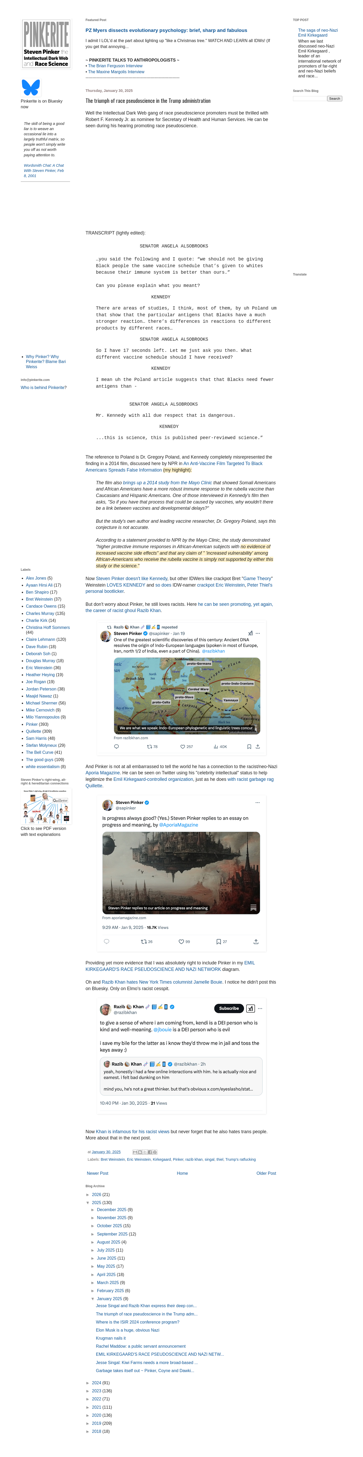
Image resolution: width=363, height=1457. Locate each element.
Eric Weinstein (139, 1159)
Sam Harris (36, 738)
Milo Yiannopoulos (43, 717)
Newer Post (97, 1173)
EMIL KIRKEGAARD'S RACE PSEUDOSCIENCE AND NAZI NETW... (160, 1354)
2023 (97, 1391)
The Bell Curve (39, 752)
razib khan (194, 1159)
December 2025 (112, 1209)
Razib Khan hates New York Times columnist (147, 982)
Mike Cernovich (40, 710)
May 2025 (106, 1266)
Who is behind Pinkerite (42, 387)
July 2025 (106, 1250)
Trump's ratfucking (240, 1159)
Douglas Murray (40, 661)
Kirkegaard (162, 1159)
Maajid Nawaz (39, 696)
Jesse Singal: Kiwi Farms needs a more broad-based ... (147, 1362)
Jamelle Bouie (208, 982)
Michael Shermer (41, 703)
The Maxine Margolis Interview (116, 72)
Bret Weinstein (113, 1159)
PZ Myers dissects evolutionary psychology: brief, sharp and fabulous (166, 30)
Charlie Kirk (36, 620)
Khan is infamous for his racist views (133, 1131)
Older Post (266, 1173)
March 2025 (108, 1282)
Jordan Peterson (41, 689)
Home (182, 1173)
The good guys (39, 759)
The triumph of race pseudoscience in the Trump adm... (147, 1314)
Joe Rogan (36, 682)
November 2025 (112, 1218)
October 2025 (110, 1226)
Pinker (178, 1159)
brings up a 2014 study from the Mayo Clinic (167, 482)
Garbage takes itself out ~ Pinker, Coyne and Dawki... (145, 1370)
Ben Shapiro (37, 592)
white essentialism (43, 766)
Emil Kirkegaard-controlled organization (153, 779)
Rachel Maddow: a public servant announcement (141, 1346)
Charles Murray (40, 613)
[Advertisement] (45, 267)
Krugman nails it (111, 1338)
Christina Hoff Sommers (48, 627)
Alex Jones (36, 578)
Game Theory (257, 578)
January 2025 (110, 1299)
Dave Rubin (37, 646)
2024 (97, 1383)
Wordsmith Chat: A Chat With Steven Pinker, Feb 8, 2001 (44, 170)
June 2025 (107, 1258)
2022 (97, 1399)
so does (163, 585)
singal (209, 1159)
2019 (97, 1423)
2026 (97, 1194)
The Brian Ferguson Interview (115, 66)
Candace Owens (41, 606)
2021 (97, 1407)
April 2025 (107, 1274)
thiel (220, 1159)
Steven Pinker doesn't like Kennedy (131, 578)
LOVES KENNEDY (126, 585)
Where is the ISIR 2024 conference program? (137, 1322)
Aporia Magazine (103, 772)
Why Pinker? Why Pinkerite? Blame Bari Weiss (46, 361)
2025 (97, 1202)
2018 (97, 1431)
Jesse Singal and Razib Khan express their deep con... (146, 1306)
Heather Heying (40, 675)
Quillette (33, 731)
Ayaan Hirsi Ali (39, 585)
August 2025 (109, 1242)
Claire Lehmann (40, 639)
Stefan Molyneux (41, 745)
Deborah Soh (38, 654)
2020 (97, 1415)
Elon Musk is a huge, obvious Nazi (127, 1330)
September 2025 (113, 1234)
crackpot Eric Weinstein (221, 585)
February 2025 (111, 1290)
